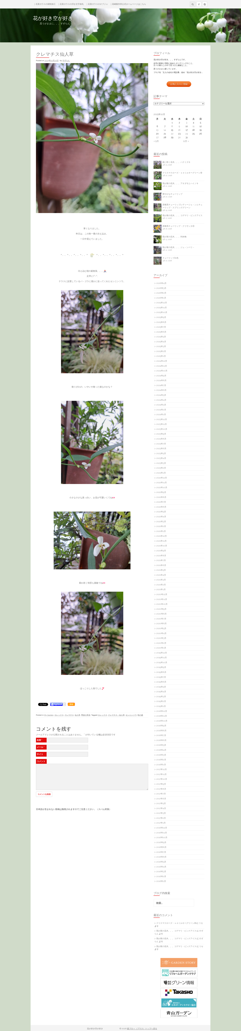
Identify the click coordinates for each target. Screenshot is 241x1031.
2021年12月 (161, 536)
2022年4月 (161, 516)
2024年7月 (161, 385)
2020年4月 (161, 633)
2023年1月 (161, 473)
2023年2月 (161, 468)
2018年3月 (161, 755)
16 (179, 130)
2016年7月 (161, 852)
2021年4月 (161, 575)
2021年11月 (161, 541)
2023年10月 (161, 429)
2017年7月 (161, 794)
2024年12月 (161, 361)
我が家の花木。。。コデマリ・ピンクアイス (182, 215)
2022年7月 (161, 502)
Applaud (58, 704)
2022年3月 (161, 521)
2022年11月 (161, 482)
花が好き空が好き (72, 18)
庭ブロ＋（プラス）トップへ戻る (142, 1028)
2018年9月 (161, 725)
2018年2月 (161, 760)
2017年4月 (161, 808)
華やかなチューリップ (172, 194)
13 (157, 130)
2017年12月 (161, 769)
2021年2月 (161, 585)
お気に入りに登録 (179, 84)
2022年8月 (161, 497)
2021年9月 (161, 550)
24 (186, 133)
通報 (71, 704)
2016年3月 (161, 871)
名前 (39, 740)
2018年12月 (161, 711)
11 (193, 126)
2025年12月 (161, 302)
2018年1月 (161, 764)
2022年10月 (161, 487)
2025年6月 (161, 332)
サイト (40, 754)
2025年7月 (161, 327)
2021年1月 (161, 589)
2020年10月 (162, 604)
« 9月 (156, 141)
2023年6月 (161, 448)
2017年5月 (161, 803)
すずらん (66, 60)
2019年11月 (161, 657)
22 (172, 133)
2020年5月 (161, 628)
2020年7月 (161, 619)
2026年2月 (161, 293)
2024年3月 (161, 405)
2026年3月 (161, 288)
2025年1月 (161, 356)
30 (179, 137)
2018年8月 (161, 730)
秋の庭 (140, 715)
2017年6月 (161, 798)
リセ (201, 923)
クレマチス (69, 715)
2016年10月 (161, 837)
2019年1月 (161, 706)
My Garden (48, 715)
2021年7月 (161, 560)
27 (157, 137)
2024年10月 (161, 371)
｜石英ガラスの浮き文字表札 (71, 4)
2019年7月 (161, 677)
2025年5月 (161, 337)
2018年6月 (161, 740)
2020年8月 (161, 614)
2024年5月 (161, 395)
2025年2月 (161, 351)
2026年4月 (161, 283)
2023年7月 (161, 444)
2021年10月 (161, 546)
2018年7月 (161, 735)
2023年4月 (161, 458)
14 (165, 130)
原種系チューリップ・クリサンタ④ (178, 226)
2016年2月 (161, 876)
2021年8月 (161, 555)
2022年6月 (161, 507)
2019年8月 (161, 672)
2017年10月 (161, 779)
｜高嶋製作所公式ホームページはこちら (128, 4)
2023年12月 (161, 419)
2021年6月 (161, 565)
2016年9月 (161, 842)
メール (40, 747)
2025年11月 (161, 307)
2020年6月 (161, 623)
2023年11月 (161, 424)
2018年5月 (161, 745)
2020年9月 (161, 609)
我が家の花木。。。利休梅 (174, 237)
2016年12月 (161, 828)
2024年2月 (161, 410)
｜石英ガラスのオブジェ (97, 4)
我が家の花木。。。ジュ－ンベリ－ (178, 247)
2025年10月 (161, 312)
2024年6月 (161, 390)
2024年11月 (161, 366)
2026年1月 (161, 298)
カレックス (59, 715)
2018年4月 (161, 750)
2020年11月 (161, 599)
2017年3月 (161, 813)
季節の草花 (85, 715)
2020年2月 (161, 643)
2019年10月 (161, 662)
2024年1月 (161, 414)
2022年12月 (161, 478)
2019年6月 (161, 682)
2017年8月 (161, 789)
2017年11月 (161, 774)
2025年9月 (161, 317)
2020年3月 (161, 638)
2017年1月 (161, 823)
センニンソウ (131, 715)
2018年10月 (161, 721)
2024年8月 (161, 380)
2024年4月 (161, 400)
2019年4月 (161, 691)
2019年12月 (161, 653)
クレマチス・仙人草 (116, 715)
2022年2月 (161, 526)
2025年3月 (161, 346)
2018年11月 (161, 716)
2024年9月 (161, 375)
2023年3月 (161, 463)
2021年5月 (161, 570)
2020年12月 (161, 594)
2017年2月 (161, 818)
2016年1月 (161, 881)
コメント (41, 761)
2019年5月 (161, 687)
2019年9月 (161, 667)
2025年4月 (161, 341)
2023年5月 (161, 453)
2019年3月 (161, 696)
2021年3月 (161, 580)
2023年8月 (161, 439)
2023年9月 (161, 434)
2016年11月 (161, 833)
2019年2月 (161, 701)
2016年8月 (161, 847)
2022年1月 (161, 531)
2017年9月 (161, 784)
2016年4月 (161, 867)
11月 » (186, 141)
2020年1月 (161, 648)
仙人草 (77, 715)
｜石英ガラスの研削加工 (45, 4)
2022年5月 (161, 511)
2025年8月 (161, 322)
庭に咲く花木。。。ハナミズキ (176, 162)
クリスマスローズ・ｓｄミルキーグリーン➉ (182, 173)
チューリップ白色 (170, 258)
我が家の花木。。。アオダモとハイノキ (180, 183)
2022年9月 (161, 492)
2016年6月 (161, 857)
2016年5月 (161, 862)
